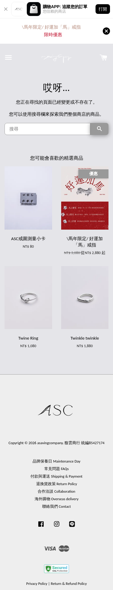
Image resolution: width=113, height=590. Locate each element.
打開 (103, 9)
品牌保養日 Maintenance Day (56, 461)
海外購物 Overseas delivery (57, 499)
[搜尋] (47, 129)
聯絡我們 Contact (56, 506)
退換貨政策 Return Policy (56, 484)
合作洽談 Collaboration (56, 491)
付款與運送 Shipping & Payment (56, 476)
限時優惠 (53, 34)
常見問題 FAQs (56, 468)
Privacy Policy (36, 583)
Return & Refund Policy (68, 583)
